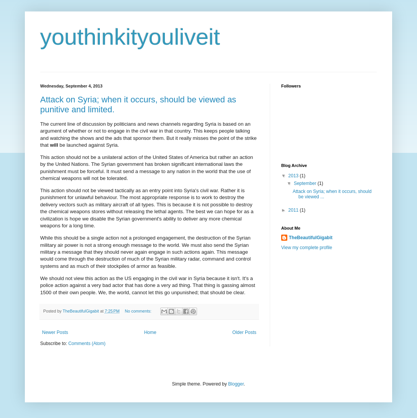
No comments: (139, 311)
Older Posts (244, 332)
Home (150, 332)
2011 (294, 210)
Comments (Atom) (86, 343)
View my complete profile (306, 247)
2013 (294, 175)
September (306, 183)
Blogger (236, 384)
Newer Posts (55, 332)
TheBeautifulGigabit (310, 237)
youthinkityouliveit (130, 37)
